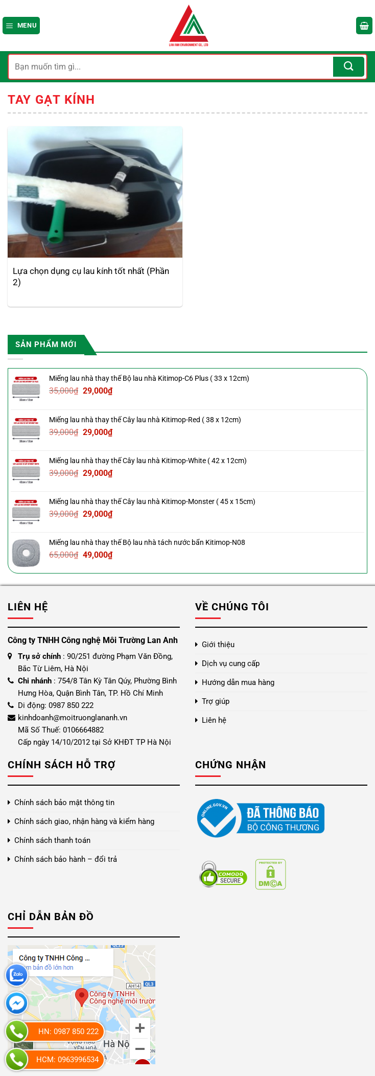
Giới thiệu (218, 644)
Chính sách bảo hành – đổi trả (65, 859)
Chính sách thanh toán (52, 840)
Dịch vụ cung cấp (231, 663)
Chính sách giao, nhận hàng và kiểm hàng (84, 821)
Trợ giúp (215, 701)
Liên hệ (214, 720)
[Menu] (21, 25)
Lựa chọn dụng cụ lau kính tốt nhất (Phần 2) (91, 276)
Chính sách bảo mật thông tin (64, 802)
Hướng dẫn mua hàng (238, 682)
